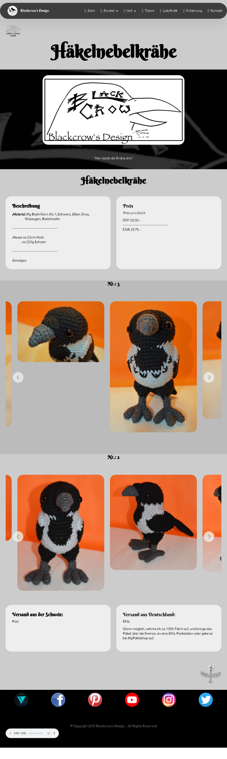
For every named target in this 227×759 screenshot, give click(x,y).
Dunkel (108, 11)
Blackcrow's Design (34, 11)
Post (15, 621)
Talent (148, 11)
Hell (128, 11)
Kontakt (215, 11)
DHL (126, 621)
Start (90, 11)
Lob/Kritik (169, 11)
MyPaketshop (138, 638)
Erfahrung (192, 11)
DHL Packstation (180, 633)
